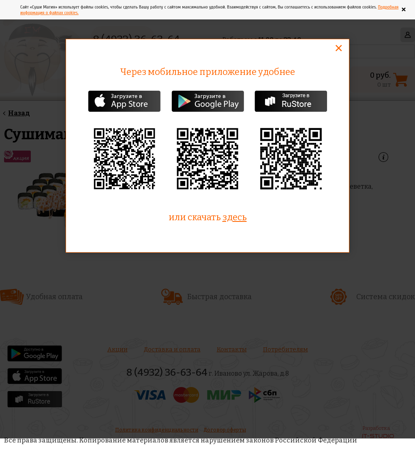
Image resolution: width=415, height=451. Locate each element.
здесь (234, 217)
